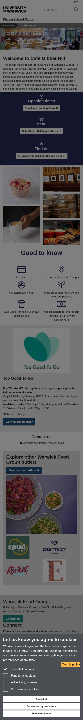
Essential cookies (18, 669)
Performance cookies (21, 689)
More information (41, 713)
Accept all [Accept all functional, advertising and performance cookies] (41, 698)
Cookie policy (71, 664)
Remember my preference (41, 706)
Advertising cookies (20, 683)
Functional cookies (19, 676)
